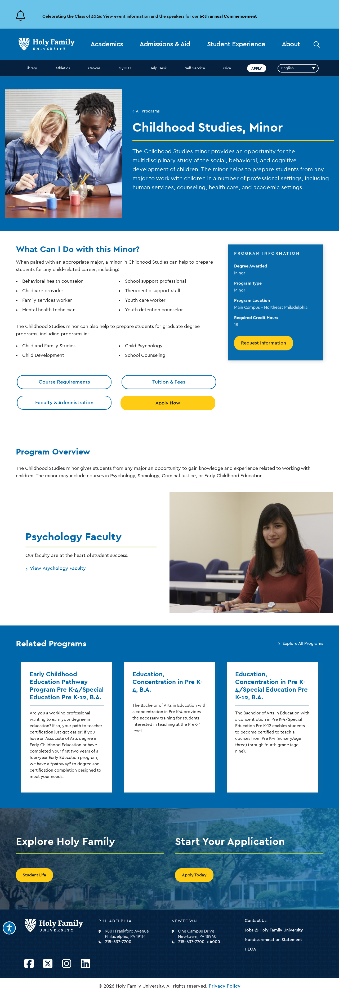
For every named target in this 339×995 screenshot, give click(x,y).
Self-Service (195, 68)
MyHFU (125, 68)
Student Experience (236, 44)
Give (227, 68)
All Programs (148, 111)
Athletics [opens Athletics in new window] (62, 68)
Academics (107, 44)
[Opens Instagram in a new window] (66, 964)
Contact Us (255, 921)
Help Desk (158, 68)
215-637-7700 (118, 942)
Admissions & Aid (165, 44)
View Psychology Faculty (58, 568)
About (291, 44)
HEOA (250, 949)
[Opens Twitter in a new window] (47, 964)
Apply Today (194, 875)
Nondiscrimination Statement (273, 940)
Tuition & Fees (168, 382)
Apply (256, 68)
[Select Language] (298, 68)
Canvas (94, 68)
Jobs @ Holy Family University (274, 930)
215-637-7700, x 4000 (199, 942)
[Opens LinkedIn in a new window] (85, 964)
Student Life (34, 875)
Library (31, 68)
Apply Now (167, 402)
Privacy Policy (224, 986)
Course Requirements (64, 382)
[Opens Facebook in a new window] (29, 964)
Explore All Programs (303, 643)
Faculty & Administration (64, 402)
